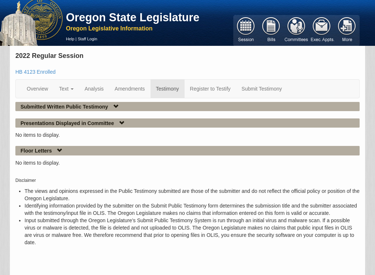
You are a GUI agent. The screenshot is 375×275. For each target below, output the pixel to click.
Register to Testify (210, 89)
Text (66, 89)
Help (70, 39)
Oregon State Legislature (133, 17)
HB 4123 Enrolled (35, 72)
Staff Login (87, 39)
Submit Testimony (262, 89)
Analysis (94, 89)
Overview (37, 89)
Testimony (167, 89)
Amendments (130, 89)
